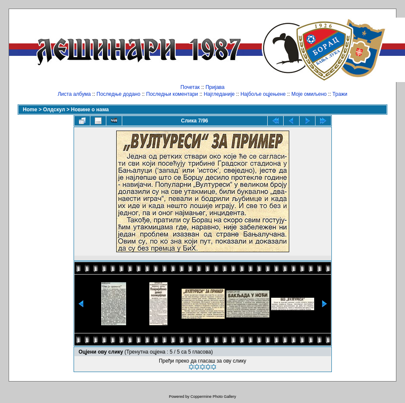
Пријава (214, 87)
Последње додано (118, 94)
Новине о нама (90, 110)
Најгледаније (219, 94)
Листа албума (74, 94)
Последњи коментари (172, 94)
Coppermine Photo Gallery (213, 396)
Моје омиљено (309, 94)
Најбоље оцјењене (263, 94)
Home (30, 110)
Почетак (190, 87)
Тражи (339, 94)
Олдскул (54, 110)
